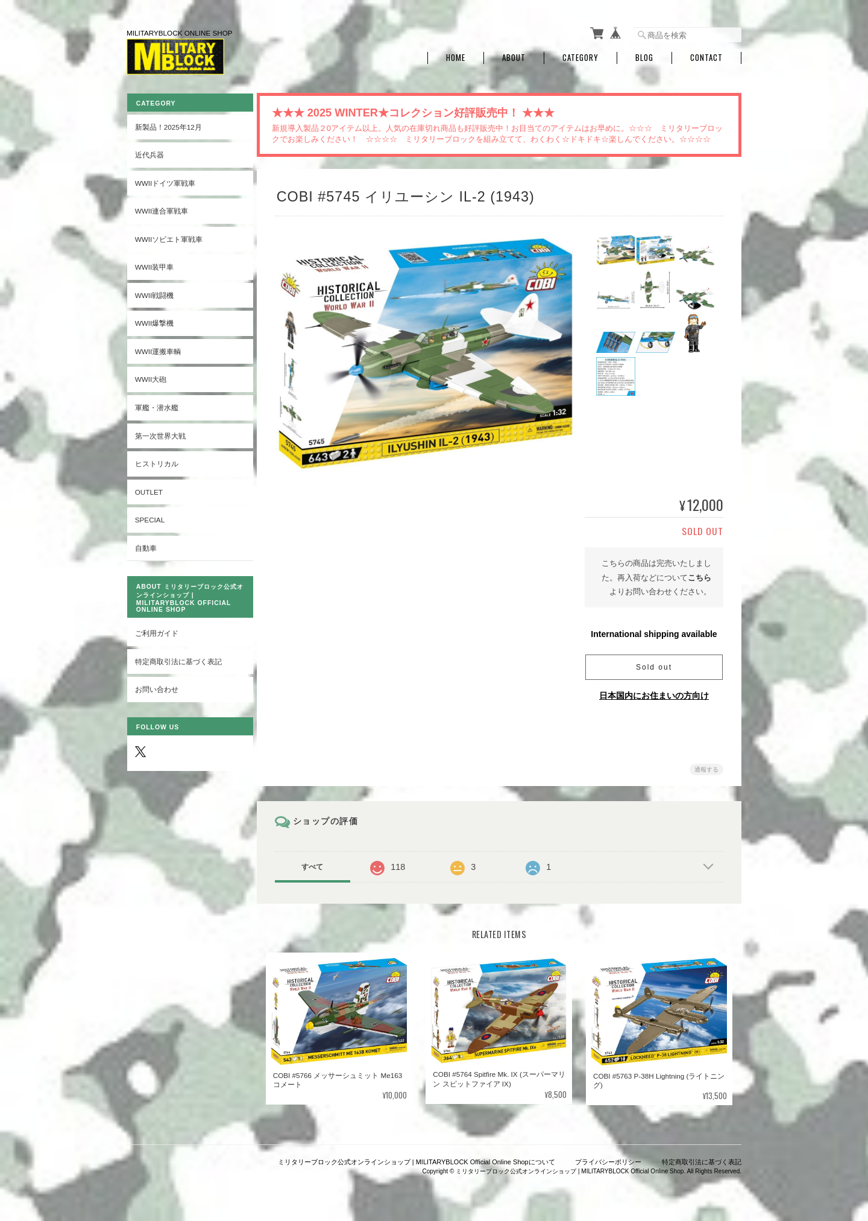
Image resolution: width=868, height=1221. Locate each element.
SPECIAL (149, 517)
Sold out (654, 665)
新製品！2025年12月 (167, 124)
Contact (706, 56)
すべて (315, 864)
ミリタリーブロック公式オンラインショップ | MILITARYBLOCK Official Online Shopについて (416, 1159)
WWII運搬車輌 (157, 349)
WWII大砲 (150, 377)
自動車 (145, 545)
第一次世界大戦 (159, 433)
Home (455, 56)
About (514, 56)
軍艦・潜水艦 (156, 405)
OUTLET (148, 489)
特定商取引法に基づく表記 (177, 659)
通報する (706, 767)
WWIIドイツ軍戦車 (164, 180)
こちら (699, 575)
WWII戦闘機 (154, 292)
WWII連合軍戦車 (161, 208)
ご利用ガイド (156, 631)
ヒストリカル (156, 461)
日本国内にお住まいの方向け (654, 693)
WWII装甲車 (154, 264)
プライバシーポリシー (608, 1159)
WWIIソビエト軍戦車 (168, 236)
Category (580, 56)
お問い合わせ (156, 687)
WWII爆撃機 (154, 321)
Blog (644, 56)
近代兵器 (148, 152)
